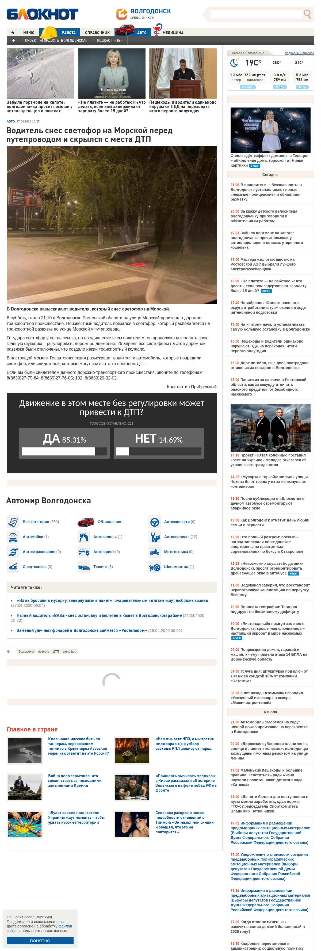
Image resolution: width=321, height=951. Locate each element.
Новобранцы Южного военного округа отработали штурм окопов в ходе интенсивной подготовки (268, 308)
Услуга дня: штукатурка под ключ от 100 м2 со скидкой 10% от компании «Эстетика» (269, 676)
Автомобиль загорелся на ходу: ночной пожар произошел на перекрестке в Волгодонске (269, 727)
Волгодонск (26, 651)
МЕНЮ (29, 32)
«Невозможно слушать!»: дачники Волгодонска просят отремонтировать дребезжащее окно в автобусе (267, 568)
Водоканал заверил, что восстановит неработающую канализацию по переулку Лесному (270, 590)
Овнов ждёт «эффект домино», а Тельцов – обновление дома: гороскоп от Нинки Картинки (269, 160)
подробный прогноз (299, 53)
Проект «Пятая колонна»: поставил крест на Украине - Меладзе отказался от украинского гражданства (268, 460)
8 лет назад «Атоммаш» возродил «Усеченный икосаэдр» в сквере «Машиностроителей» (267, 698)
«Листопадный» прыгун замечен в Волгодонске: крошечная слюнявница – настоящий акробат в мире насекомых (268, 628)
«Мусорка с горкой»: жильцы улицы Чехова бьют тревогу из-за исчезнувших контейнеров (269, 482)
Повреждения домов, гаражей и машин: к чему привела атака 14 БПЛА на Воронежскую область (269, 654)
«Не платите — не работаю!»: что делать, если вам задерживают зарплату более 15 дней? (269, 286)
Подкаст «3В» (110, 40)
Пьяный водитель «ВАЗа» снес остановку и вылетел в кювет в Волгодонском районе (99, 615)
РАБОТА (57, 32)
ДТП (56, 651)
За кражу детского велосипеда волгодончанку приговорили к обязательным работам (264, 216)
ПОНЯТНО (40, 940)
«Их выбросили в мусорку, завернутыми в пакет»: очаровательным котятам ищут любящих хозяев (112, 600)
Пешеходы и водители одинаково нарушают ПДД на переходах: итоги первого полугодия (267, 346)
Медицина (168, 32)
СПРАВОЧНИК (97, 32)
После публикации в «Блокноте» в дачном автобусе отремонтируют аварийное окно (267, 503)
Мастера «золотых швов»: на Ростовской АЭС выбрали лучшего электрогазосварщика (263, 264)
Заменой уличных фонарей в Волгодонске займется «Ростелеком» (82, 630)
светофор (69, 651)
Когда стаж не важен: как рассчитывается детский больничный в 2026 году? (268, 927)
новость (43, 651)
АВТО (130, 32)
